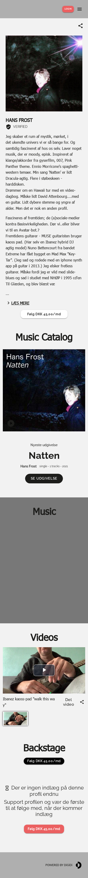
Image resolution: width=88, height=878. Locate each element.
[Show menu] (79, 9)
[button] (44, 478)
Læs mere (17, 303)
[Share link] (80, 25)
